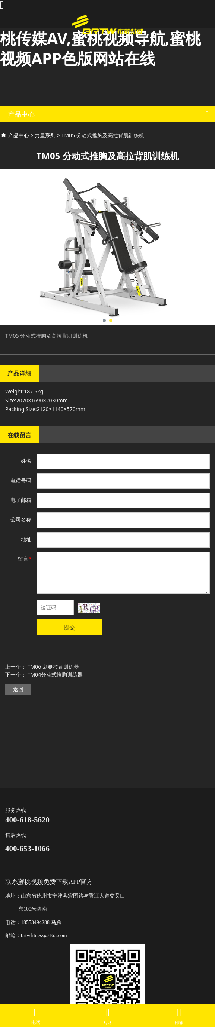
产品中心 (18, 135)
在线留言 (19, 435)
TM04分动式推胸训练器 (55, 674)
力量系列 (45, 135)
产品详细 (19, 373)
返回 (18, 689)
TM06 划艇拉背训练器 (53, 666)
